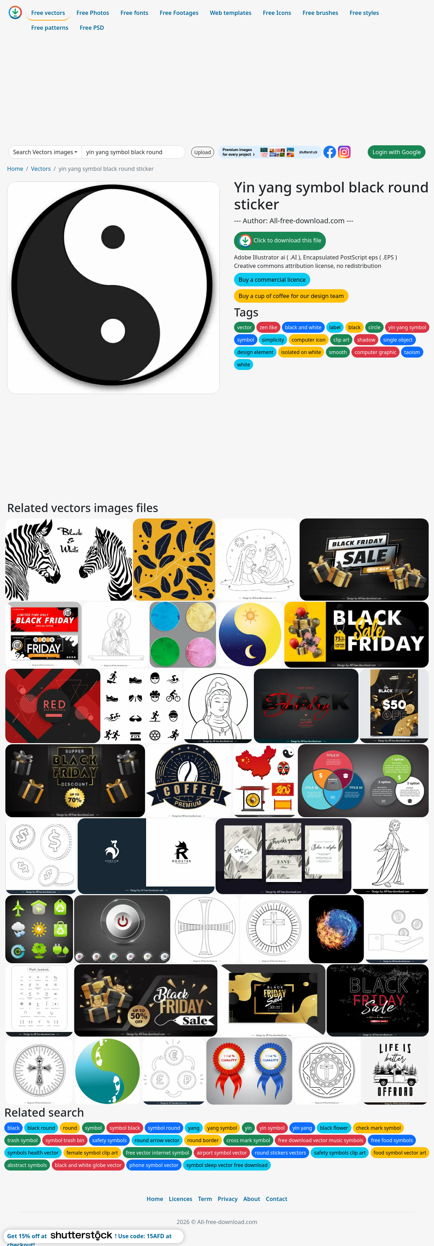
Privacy (228, 1199)
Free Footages (179, 13)
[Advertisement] (217, 90)
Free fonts (135, 13)
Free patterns (49, 28)
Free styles (364, 13)
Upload (202, 152)
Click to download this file (280, 241)
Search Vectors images (43, 152)
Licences (180, 1199)
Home (15, 169)
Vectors (41, 169)
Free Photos (92, 13)
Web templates (230, 13)
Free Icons (277, 13)
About (251, 1199)
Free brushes (320, 13)
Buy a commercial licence (272, 280)
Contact (277, 1199)
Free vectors (48, 13)
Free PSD (92, 28)
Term (205, 1199)
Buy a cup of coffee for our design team (291, 296)
